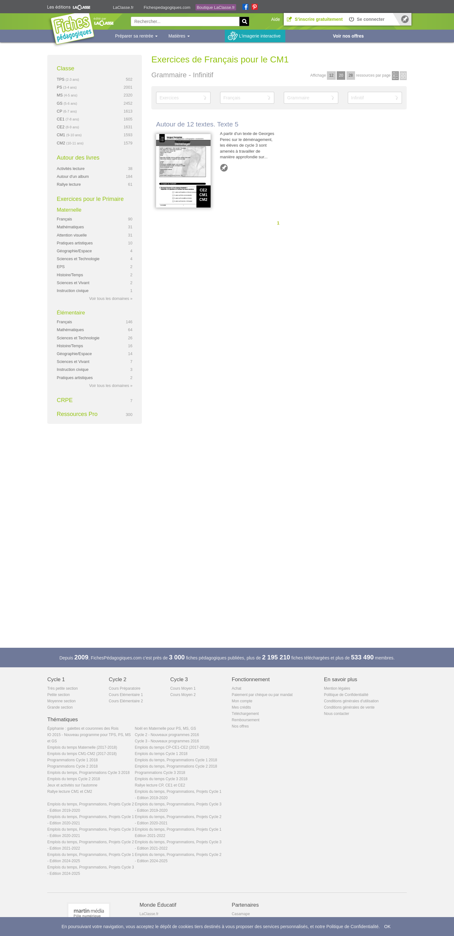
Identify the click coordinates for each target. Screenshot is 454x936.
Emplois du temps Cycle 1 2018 (161, 754)
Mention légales (337, 688)
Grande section (60, 707)
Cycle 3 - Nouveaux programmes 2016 (167, 741)
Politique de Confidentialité (346, 695)
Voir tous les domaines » (110, 298)
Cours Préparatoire (124, 688)
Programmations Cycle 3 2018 (160, 772)
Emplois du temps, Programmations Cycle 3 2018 (88, 772)
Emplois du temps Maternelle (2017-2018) (82, 747)
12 (331, 75)
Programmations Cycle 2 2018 (72, 766)
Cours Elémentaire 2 (126, 701)
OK (387, 926)
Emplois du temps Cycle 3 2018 (161, 779)
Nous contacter (336, 713)
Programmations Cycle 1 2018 (72, 760)
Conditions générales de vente (349, 707)
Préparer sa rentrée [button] (136, 35)
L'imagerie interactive (260, 35)
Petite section (58, 695)
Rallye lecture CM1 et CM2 (69, 791)
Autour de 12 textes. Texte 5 (197, 124)
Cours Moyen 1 (183, 688)
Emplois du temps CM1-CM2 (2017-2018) (82, 754)
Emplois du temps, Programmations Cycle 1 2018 (176, 760)
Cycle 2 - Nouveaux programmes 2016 (167, 735)
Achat (236, 688)
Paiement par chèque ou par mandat (262, 695)
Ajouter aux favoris (224, 168)
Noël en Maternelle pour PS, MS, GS (165, 728)
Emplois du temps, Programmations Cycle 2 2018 (176, 766)
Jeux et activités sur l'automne (72, 785)
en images (403, 75)
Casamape (241, 914)
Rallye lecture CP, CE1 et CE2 (160, 785)
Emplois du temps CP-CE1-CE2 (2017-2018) (172, 747)
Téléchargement (245, 713)
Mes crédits (241, 707)
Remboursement (245, 720)
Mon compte (242, 701)
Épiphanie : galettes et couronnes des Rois (83, 728)
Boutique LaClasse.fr (216, 7)
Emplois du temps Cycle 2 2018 (73, 779)
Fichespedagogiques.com (167, 7)
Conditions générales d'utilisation (351, 701)
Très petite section (62, 688)
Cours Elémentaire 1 (126, 695)
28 (351, 75)
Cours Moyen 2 (183, 695)
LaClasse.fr (123, 7)
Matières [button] (179, 35)
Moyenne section (61, 701)
